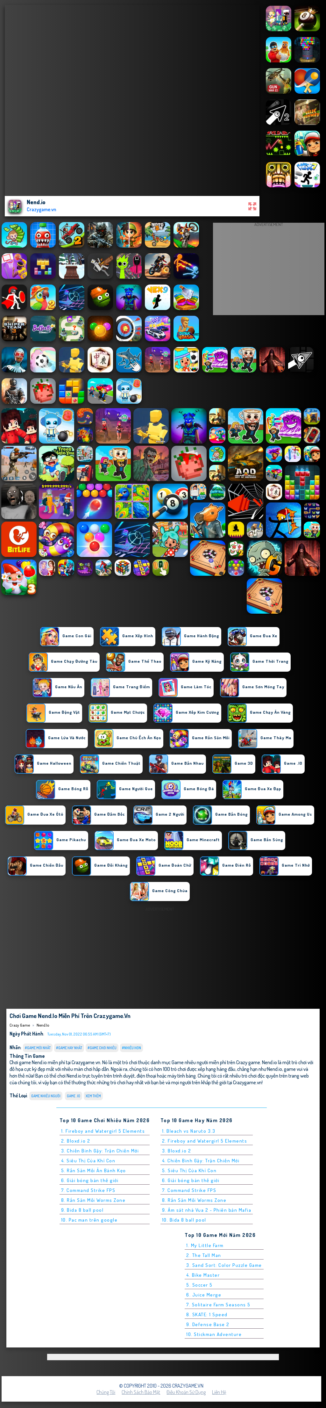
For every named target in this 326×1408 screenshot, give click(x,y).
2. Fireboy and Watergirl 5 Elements (204, 1141)
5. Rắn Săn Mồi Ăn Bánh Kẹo (93, 1170)
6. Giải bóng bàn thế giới (90, 1180)
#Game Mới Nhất (38, 1047)
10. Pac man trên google (89, 1220)
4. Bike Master (203, 1275)
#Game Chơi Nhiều (102, 1047)
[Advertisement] (268, 270)
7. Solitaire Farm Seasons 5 (218, 1305)
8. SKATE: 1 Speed (207, 1314)
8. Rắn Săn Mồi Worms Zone (93, 1200)
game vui (293, 1068)
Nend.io (43, 1025)
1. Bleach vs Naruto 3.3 (189, 1131)
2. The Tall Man (203, 1255)
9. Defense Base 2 (208, 1324)
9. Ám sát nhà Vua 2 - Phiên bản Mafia (207, 1210)
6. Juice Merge (203, 1295)
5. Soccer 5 (199, 1285)
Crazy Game (20, 1025)
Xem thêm (93, 1096)
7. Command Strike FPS (88, 1190)
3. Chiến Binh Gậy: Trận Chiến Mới (100, 1151)
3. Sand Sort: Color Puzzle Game (224, 1265)
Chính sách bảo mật (141, 1392)
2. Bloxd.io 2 (75, 1141)
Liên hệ (219, 1392)
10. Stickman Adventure (214, 1334)
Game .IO (73, 1096)
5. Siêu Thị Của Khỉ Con (189, 1170)
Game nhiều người (45, 1096)
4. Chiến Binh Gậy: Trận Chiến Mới (201, 1161)
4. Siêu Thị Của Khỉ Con (88, 1161)
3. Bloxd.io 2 (176, 1151)
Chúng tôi (105, 1392)
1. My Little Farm (205, 1245)
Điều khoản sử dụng (186, 1392)
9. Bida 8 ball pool (82, 1210)
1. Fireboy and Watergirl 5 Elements (103, 1131)
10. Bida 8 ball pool (184, 1220)
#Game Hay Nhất (69, 1047)
